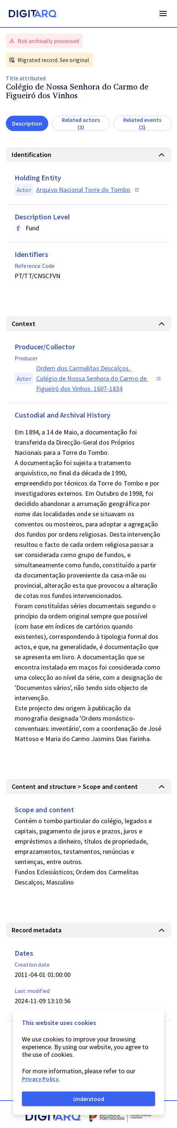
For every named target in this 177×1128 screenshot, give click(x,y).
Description (27, 123)
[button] (88, 154)
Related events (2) (142, 123)
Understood (88, 1098)
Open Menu (163, 13)
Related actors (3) (81, 123)
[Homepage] (32, 14)
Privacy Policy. (41, 1078)
